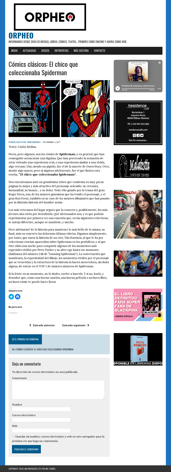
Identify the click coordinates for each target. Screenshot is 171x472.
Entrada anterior (42, 325)
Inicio (14, 51)
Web (14, 426)
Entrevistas (61, 51)
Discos (45, 51)
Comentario (19, 378)
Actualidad (29, 51)
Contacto (99, 51)
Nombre (17, 404)
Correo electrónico (23, 415)
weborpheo (34, 142)
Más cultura (81, 51)
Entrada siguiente (75, 325)
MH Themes (50, 468)
